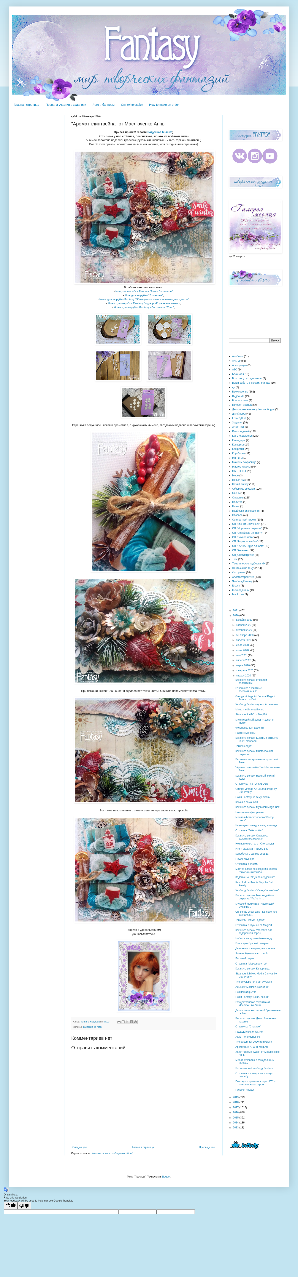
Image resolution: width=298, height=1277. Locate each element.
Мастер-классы (241, 466)
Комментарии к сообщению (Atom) (112, 1153)
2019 (236, 1097)
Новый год (238, 479)
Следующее (79, 1147)
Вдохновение (240, 391)
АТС (234, 369)
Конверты (238, 444)
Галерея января (244, 1089)
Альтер (236, 360)
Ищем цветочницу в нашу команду (256, 825)
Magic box (238, 594)
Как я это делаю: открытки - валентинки (251, 681)
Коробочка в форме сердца (251, 853)
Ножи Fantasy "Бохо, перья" (252, 996)
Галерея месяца (242, 404)
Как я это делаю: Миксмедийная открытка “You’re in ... (254, 897)
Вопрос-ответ (240, 400)
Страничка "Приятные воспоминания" (248, 690)
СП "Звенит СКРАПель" (246, 524)
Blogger (166, 1176)
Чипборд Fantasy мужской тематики (256, 704)
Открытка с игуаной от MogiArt (253, 925)
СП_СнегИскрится (243, 554)
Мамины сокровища (244, 462)
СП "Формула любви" (245, 541)
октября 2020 (244, 629)
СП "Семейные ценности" (247, 532)
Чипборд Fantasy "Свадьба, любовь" (257, 890)
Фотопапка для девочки (249, 727)
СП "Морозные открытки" (247, 528)
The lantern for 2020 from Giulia (253, 1041)
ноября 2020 (244, 624)
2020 (236, 615)
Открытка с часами (246, 863)
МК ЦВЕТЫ (239, 471)
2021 (236, 610)
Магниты (237, 457)
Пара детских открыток (249, 1031)
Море (235, 475)
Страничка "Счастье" (248, 1026)
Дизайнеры (239, 413)
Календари (238, 440)
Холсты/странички (243, 576)
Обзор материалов (243, 488)
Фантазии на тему (92, 1026)
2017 (236, 1107)
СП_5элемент (240, 550)
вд (233, 387)
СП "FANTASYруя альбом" (248, 546)
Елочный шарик (244, 958)
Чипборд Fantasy (242, 581)
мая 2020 (242, 655)
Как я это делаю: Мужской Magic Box (257, 807)
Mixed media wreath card (249, 709)
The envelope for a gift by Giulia (253, 981)
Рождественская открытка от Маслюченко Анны (252, 1004)
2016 (236, 1112)
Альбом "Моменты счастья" (252, 987)
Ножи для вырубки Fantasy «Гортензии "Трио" (144, 307)
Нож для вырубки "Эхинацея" (144, 295)
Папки (235, 506)
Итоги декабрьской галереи (251, 943)
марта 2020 (243, 665)
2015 (236, 1117)
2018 (236, 1102)
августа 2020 (244, 640)
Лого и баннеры (104, 104)
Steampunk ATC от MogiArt (251, 714)
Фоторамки (238, 572)
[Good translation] (10, 1205)
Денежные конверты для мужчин (255, 948)
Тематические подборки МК (248, 563)
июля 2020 (242, 645)
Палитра (237, 501)
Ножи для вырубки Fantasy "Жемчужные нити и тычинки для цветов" (144, 299)
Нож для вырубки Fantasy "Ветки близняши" (144, 291)
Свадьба (237, 515)
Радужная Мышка (159, 132)
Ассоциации (239, 365)
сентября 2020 (245, 635)
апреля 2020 (244, 660)
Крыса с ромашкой (246, 802)
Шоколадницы (240, 590)
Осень (236, 493)
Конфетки (238, 448)
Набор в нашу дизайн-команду (253, 938)
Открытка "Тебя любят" (249, 830)
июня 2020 (242, 650)
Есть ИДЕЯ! (239, 418)
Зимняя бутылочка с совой (251, 953)
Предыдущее (207, 1147)
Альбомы (237, 356)
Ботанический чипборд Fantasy (254, 1068)
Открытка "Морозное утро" (251, 963)
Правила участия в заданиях (66, 104)
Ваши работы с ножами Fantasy (251, 382)
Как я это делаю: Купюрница (252, 968)
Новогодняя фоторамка (249, 812)
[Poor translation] (24, 1205)
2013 (236, 1127)
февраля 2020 (245, 670)
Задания (237, 422)
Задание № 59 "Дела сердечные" (255, 877)
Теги (234, 559)
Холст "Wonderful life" (248, 1036)
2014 (236, 1122)
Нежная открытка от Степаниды (254, 843)
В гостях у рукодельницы (247, 378)
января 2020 (244, 675)
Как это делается (242, 435)
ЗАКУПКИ (238, 426)
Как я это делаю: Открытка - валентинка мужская (252, 837)
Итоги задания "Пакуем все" (252, 848)
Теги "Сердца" (243, 746)
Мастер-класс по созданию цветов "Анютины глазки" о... (256, 870)
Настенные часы (245, 732)
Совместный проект (244, 519)
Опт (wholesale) (132, 104)
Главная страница (26, 104)
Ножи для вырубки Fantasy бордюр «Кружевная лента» (144, 303)
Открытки (238, 497)
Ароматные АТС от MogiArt (251, 1046)
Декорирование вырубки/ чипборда (253, 409)
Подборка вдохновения (246, 510)
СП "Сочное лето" (243, 537)
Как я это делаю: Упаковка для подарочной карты (253, 932)
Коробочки (238, 453)
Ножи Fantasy (240, 484)
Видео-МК (238, 396)
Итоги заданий (241, 431)
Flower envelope (244, 858)
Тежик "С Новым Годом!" (250, 919)
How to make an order (164, 104)
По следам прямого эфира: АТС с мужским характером (255, 1083)
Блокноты (238, 374)
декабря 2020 (244, 619)
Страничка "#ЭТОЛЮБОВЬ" (252, 783)
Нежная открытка (245, 991)
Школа (236, 585)
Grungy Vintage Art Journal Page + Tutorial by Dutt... (255, 698)
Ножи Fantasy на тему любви (252, 797)
